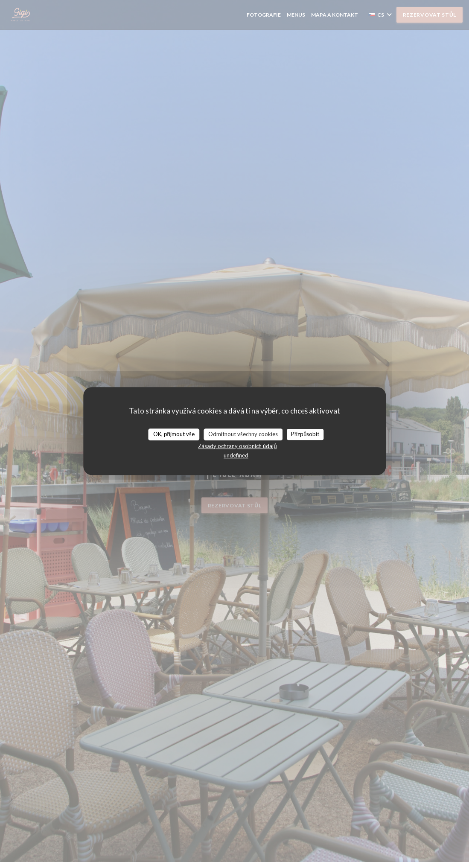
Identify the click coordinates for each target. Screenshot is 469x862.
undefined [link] (236, 455)
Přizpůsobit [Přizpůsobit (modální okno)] (305, 434)
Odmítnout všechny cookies (243, 434)
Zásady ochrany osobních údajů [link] (237, 446)
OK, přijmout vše (174, 434)
